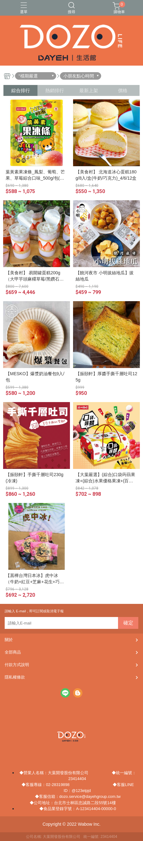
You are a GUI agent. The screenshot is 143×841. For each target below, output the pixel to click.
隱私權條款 (15, 677)
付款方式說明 (17, 664)
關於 (9, 639)
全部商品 (13, 652)
